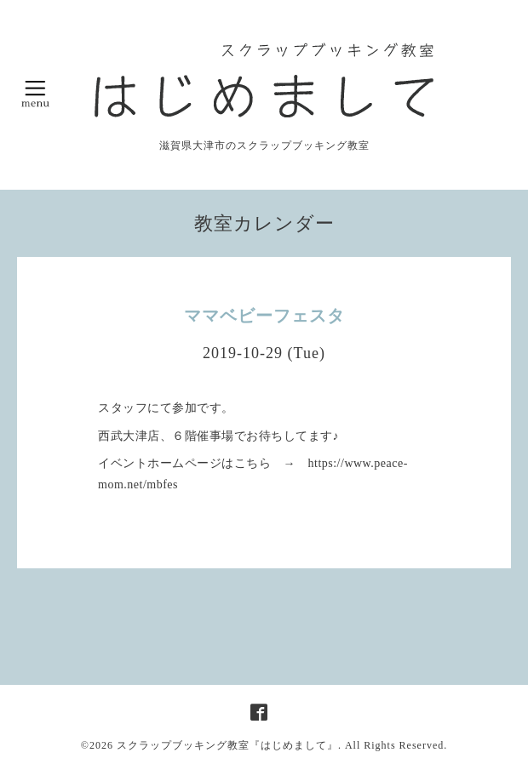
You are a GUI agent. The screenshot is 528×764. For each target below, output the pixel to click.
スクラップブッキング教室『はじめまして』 (227, 745)
